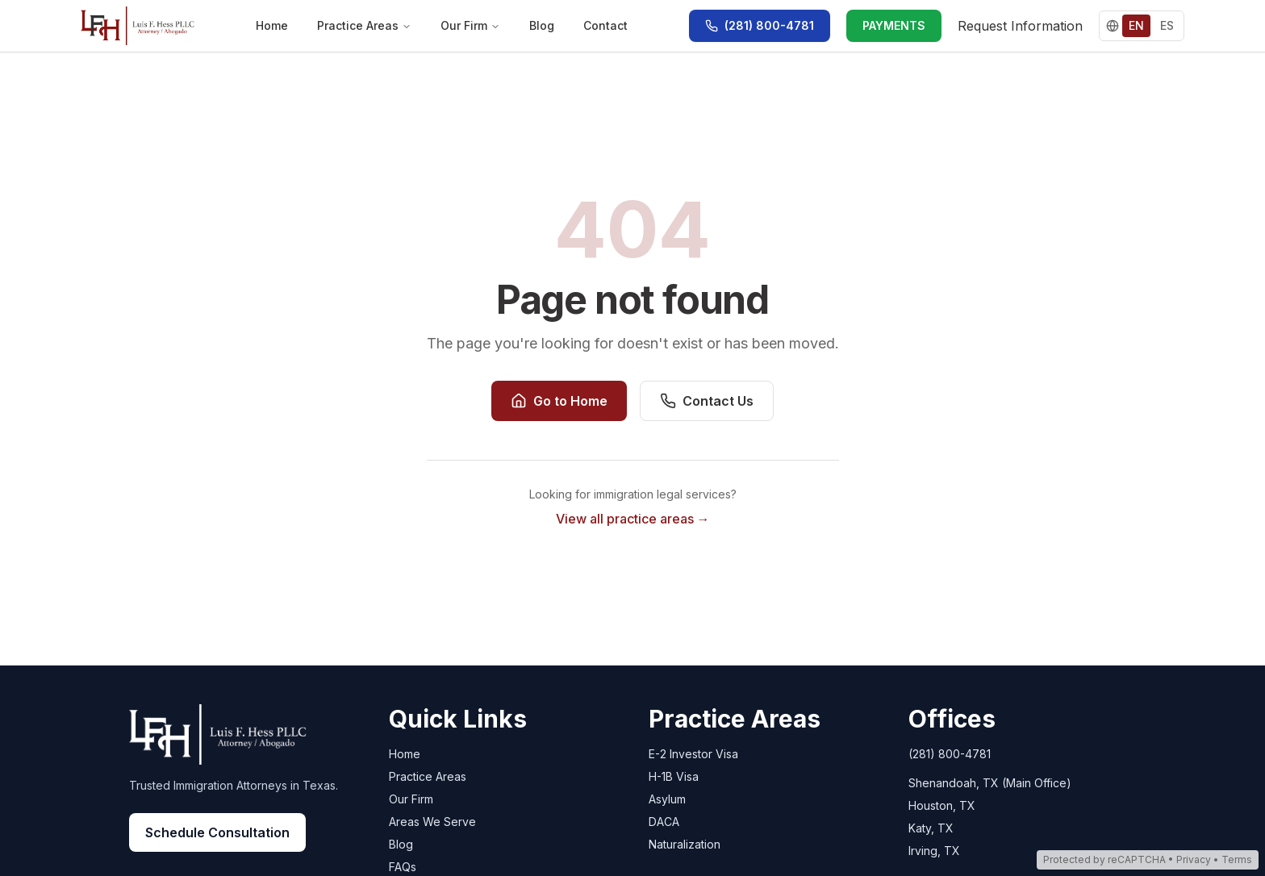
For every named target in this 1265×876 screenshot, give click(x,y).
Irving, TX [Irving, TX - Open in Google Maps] (934, 850)
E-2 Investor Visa (693, 754)
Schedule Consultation (217, 832)
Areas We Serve (432, 821)
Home (272, 25)
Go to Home (559, 401)
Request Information (1020, 26)
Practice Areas (364, 25)
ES (1167, 25)
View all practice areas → (633, 519)
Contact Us (707, 401)
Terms (1236, 859)
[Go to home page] (137, 25)
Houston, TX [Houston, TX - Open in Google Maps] (941, 805)
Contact (605, 25)
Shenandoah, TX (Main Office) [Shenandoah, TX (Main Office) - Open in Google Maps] (989, 783)
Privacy (1193, 859)
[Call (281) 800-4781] (759, 26)
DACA (664, 821)
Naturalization (684, 844)
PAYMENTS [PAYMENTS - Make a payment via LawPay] (893, 25)
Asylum (667, 799)
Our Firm (470, 25)
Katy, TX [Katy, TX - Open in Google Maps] (931, 828)
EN (1136, 25)
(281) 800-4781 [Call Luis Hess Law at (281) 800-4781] (949, 754)
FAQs (402, 867)
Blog (541, 25)
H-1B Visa (674, 776)
